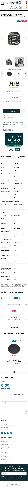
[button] (2, 62)
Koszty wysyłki (4, 441)
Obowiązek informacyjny (6, 461)
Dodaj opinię (18, 91)
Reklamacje (3, 459)
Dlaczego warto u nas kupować (8, 448)
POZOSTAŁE (4, 452)
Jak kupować (4, 445)
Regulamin (3, 455)
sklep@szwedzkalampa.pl (7, 429)
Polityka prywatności (5, 456)
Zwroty (2, 458)
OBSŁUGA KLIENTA (6, 437)
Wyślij (25, 413)
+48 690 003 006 (5, 427)
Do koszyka (11, 111)
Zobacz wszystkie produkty (14, 87)
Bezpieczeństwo (4, 444)
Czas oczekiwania (5, 447)
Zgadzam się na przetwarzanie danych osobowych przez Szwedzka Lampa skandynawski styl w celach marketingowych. (15, 477)
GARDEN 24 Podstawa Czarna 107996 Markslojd (14, 361)
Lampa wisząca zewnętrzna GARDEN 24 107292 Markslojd (14, 316)
